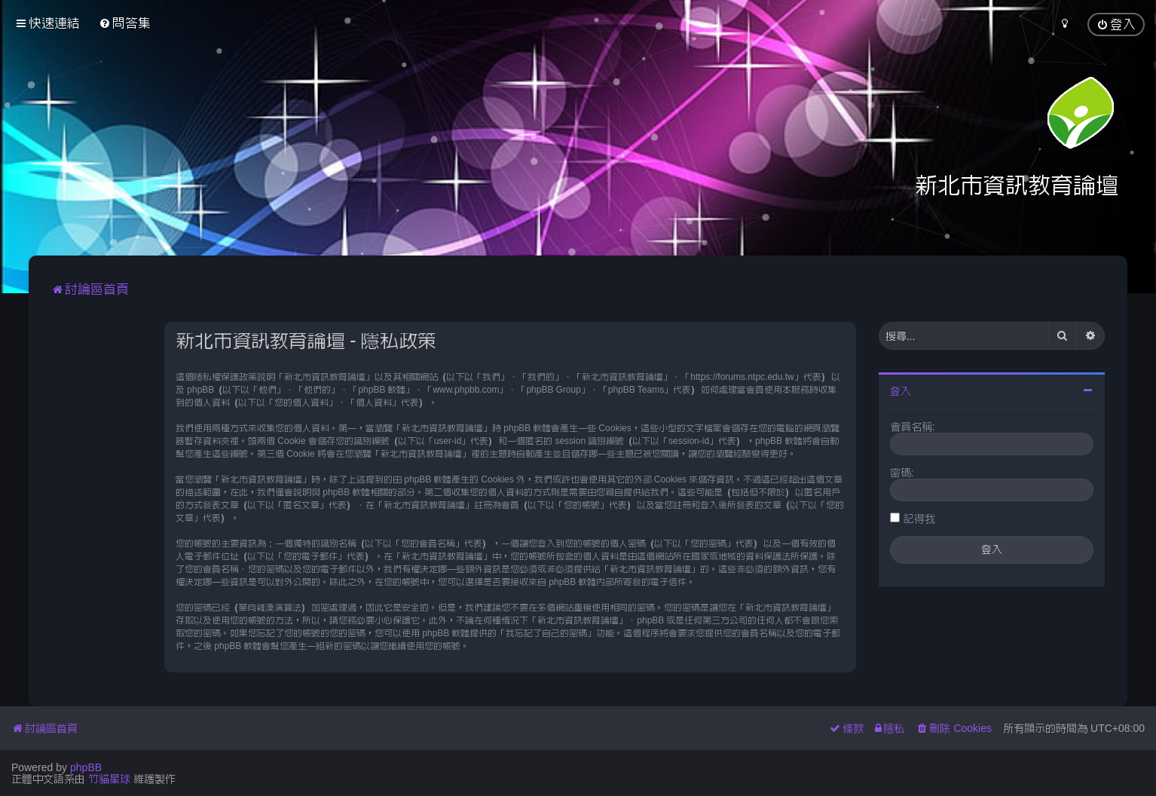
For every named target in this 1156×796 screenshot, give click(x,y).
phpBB (86, 767)
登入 (900, 391)
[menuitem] (124, 23)
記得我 (919, 518)
